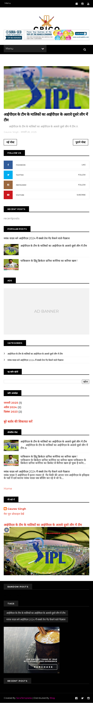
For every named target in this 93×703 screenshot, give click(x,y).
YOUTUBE (20, 195)
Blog (52, 698)
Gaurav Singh (16, 509)
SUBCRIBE (81, 195)
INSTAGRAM (21, 185)
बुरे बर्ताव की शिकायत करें (18, 421)
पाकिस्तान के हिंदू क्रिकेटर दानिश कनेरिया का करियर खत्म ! (48, 260)
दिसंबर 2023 (11, 411)
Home (8, 488)
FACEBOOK (21, 165)
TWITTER (19, 175)
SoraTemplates (24, 698)
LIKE (84, 165)
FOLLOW (82, 175)
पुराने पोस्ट (81, 142)
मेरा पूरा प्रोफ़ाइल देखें (14, 514)
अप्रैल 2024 (10, 407)
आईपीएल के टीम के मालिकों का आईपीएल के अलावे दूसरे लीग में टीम (53, 245)
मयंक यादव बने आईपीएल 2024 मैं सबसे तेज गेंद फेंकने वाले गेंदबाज (37, 238)
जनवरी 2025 (11, 402)
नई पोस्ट (10, 142)
